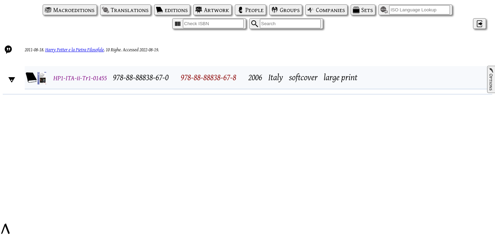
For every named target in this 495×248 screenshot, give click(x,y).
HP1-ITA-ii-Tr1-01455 (80, 78)
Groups (290, 9)
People (254, 9)
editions (176, 9)
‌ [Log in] (479, 23)
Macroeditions (74, 9)
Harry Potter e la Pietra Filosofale (74, 49)
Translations (129, 9)
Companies (330, 9)
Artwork (216, 9)
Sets (367, 9)
